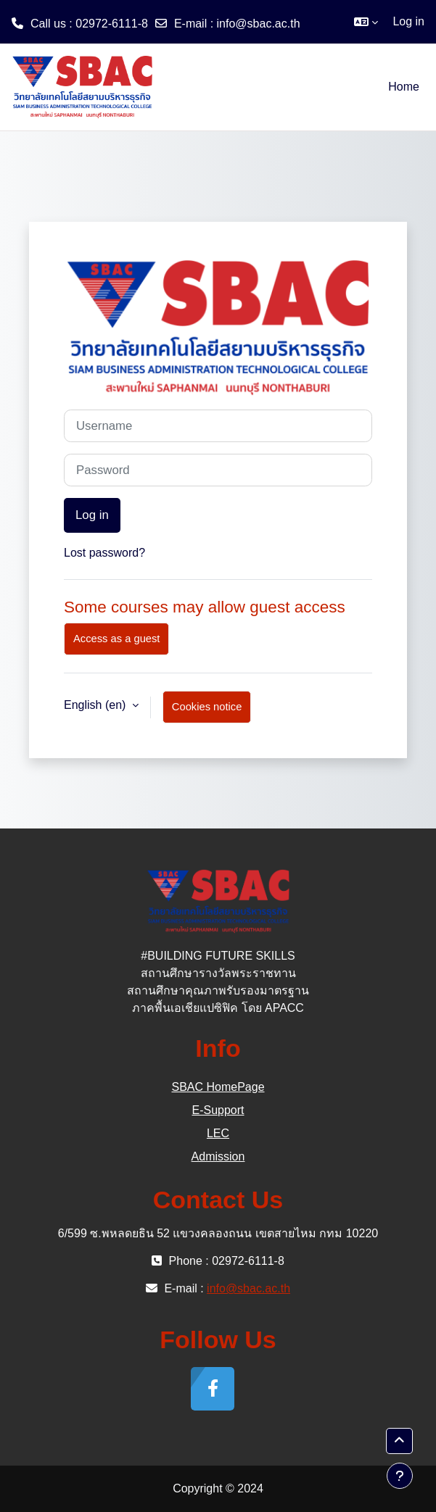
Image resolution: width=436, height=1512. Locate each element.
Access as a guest (116, 638)
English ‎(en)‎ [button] (96, 705)
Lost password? (104, 553)
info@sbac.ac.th (258, 23)
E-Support (218, 1110)
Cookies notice (207, 707)
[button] (366, 21)
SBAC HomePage (217, 1087)
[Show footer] (400, 1476)
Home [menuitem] (403, 86)
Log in (408, 21)
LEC (218, 1133)
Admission (218, 1156)
